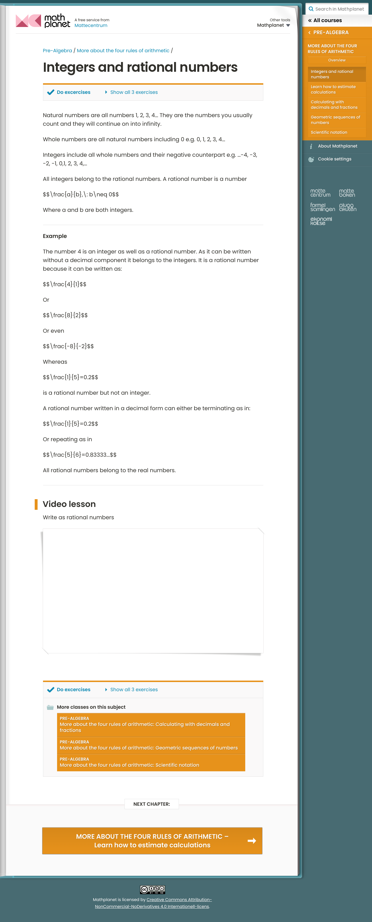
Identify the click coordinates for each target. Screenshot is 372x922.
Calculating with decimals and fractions (334, 104)
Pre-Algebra (57, 50)
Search (311, 9)
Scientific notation (329, 132)
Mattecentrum (91, 25)
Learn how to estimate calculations (333, 89)
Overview (337, 60)
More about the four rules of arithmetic (123, 50)
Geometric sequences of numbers (335, 119)
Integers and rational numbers (332, 74)
